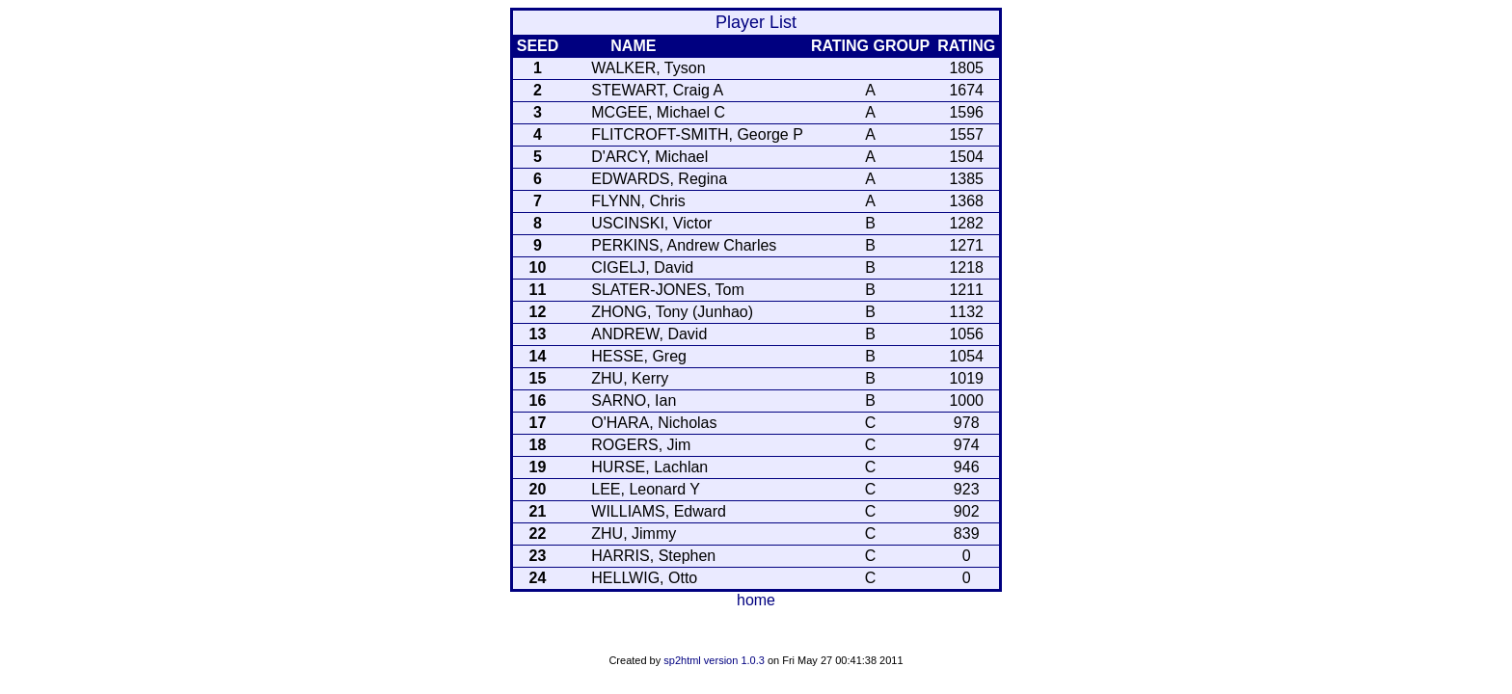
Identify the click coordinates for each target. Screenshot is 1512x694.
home (756, 600)
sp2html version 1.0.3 (714, 660)
